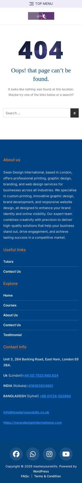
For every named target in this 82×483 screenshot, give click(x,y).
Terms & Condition (47, 476)
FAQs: (25, 476)
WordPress (41, 471)
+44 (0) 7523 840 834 (40, 375)
